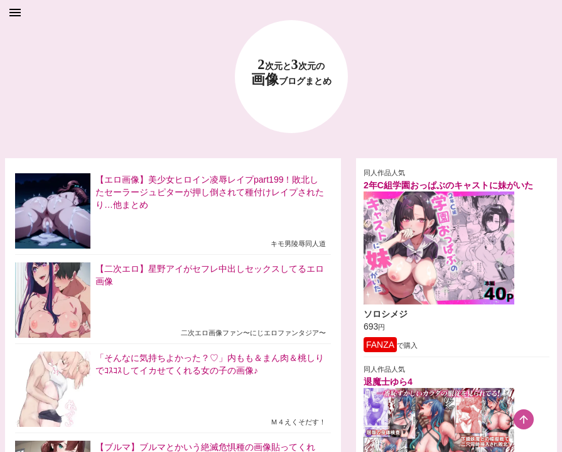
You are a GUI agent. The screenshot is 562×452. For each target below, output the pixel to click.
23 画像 (291, 72)
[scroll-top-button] (524, 419)
